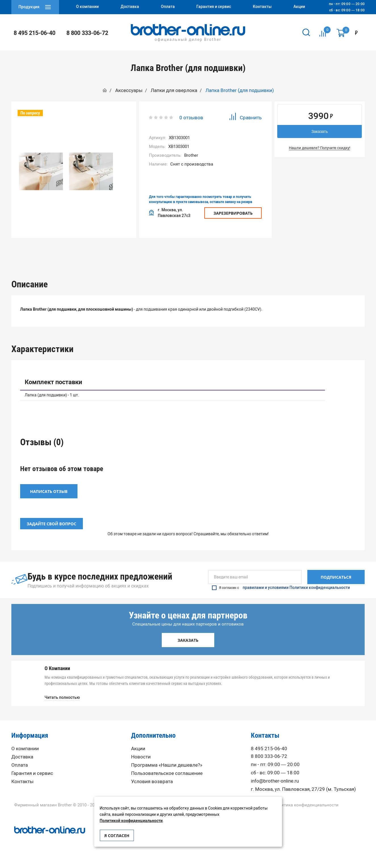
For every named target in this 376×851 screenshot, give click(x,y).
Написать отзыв (49, 489)
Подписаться (336, 575)
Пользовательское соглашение (167, 771)
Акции (138, 747)
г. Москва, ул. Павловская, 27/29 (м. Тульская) (303, 787)
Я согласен (116, 835)
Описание (81, 252)
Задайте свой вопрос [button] (51, 522)
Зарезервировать (233, 213)
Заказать (319, 131)
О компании (25, 747)
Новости (141, 755)
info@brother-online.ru (275, 779)
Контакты (22, 779)
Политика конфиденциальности (306, 803)
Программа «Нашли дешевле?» (166, 763)
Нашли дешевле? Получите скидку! (319, 148)
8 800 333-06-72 (87, 33)
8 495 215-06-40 (34, 33)
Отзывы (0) (223, 252)
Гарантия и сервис (32, 771)
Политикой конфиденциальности (131, 820)
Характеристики (152, 252)
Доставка (22, 755)
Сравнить (245, 117)
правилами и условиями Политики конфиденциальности (296, 586)
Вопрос (294, 252)
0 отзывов (191, 117)
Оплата (19, 763)
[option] (81, 252)
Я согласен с (281, 586)
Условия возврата (152, 779)
